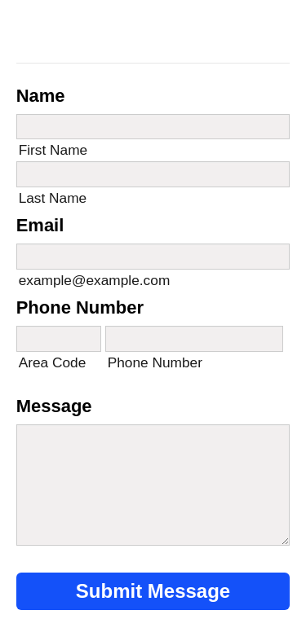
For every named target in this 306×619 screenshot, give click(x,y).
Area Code (52, 362)
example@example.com (95, 280)
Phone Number (80, 307)
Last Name (53, 198)
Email (40, 225)
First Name (53, 150)
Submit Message (153, 591)
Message (54, 406)
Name (40, 96)
